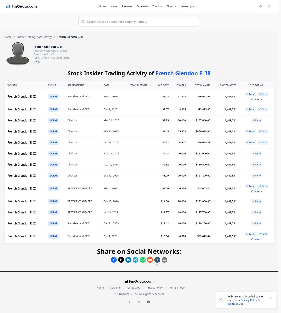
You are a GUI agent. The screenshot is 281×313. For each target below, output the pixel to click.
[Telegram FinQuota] (148, 302)
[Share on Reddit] (150, 260)
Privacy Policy (154, 287)
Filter (172, 6)
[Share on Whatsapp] (143, 260)
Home (102, 6)
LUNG (37, 61)
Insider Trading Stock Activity (34, 37)
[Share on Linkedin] (128, 260)
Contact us (133, 287)
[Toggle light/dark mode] (260, 6)
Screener (127, 6)
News (114, 6)
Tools (157, 6)
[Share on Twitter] (121, 260)
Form (250, 94)
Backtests (142, 6)
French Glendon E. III (21, 96)
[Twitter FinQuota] (139, 302)
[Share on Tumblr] (157, 260)
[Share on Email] (164, 260)
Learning (188, 6)
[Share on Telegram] (135, 260)
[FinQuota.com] (21, 6)
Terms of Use (177, 287)
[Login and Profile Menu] (269, 6)
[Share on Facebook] (114, 260)
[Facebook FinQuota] (129, 302)
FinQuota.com (141, 281)
